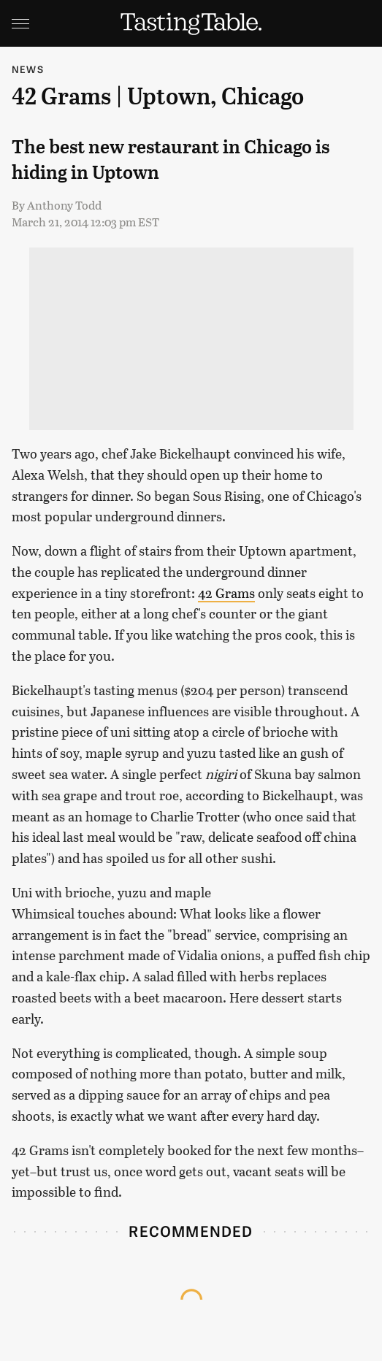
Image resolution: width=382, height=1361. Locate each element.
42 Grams (226, 592)
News (28, 69)
